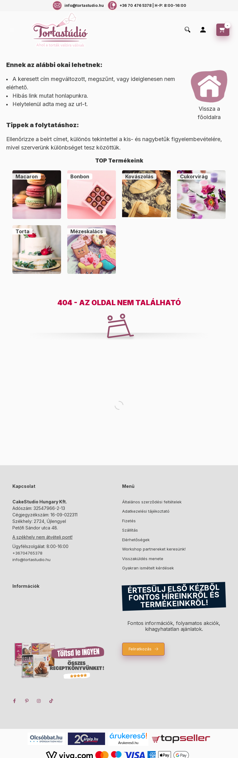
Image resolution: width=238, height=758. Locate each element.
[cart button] (222, 30)
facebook (14, 701)
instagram (39, 701)
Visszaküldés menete (142, 558)
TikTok (51, 701)
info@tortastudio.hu (31, 559)
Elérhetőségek (136, 539)
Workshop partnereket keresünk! (154, 548)
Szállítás (130, 530)
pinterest (26, 701)
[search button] (187, 30)
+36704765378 (27, 553)
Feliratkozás (140, 648)
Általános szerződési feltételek (152, 501)
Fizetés (129, 520)
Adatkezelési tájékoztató (146, 511)
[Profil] (203, 30)
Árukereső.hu (128, 743)
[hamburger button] (11, 30)
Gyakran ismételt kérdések (148, 567)
